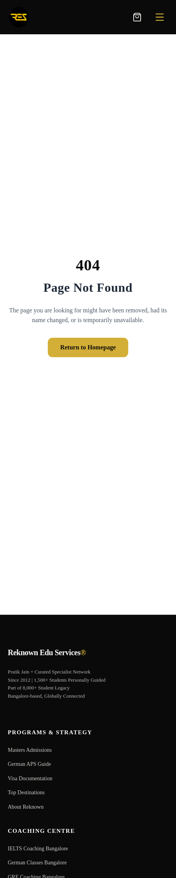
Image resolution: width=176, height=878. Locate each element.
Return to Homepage (88, 347)
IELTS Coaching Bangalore (38, 849)
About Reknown (26, 807)
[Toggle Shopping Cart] (137, 17)
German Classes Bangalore (37, 863)
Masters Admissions (30, 750)
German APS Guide (29, 764)
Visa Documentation (30, 778)
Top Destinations (26, 792)
